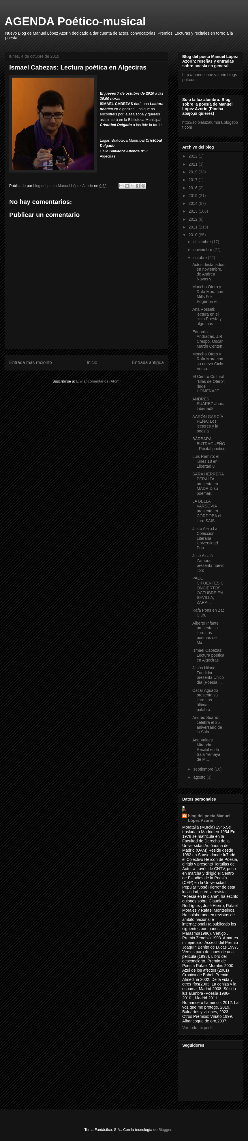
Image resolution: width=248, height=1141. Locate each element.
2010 (194, 235)
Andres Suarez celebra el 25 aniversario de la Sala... (207, 724)
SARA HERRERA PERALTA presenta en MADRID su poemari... (208, 484)
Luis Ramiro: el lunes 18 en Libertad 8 (205, 461)
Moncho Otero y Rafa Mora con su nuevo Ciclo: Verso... (208, 361)
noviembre (203, 249)
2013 (194, 211)
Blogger (165, 1129)
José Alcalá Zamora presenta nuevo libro (208, 562)
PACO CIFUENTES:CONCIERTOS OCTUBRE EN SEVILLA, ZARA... (207, 590)
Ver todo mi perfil (197, 1027)
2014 (194, 203)
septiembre (203, 769)
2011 (194, 227)
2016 (194, 188)
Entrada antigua (148, 362)
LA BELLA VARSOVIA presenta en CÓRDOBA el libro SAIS (206, 511)
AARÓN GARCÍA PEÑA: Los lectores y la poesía (207, 423)
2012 (194, 219)
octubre (200, 257)
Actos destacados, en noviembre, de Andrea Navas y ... (208, 271)
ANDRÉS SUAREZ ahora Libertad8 (208, 404)
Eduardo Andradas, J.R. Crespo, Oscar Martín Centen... (209, 339)
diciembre (202, 241)
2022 (194, 156)
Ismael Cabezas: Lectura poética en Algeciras (208, 655)
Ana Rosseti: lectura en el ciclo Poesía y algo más (206, 316)
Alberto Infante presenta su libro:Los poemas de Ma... (205, 633)
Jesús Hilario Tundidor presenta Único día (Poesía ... (208, 675)
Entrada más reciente (30, 362)
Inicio (92, 362)
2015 (194, 195)
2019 (194, 172)
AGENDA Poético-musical (75, 21)
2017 (194, 179)
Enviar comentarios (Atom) (98, 381)
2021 (194, 164)
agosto (199, 777)
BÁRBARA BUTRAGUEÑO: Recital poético (209, 443)
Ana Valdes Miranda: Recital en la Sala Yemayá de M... (206, 750)
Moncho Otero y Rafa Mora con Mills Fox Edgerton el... (207, 293)
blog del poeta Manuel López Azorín (209, 818)
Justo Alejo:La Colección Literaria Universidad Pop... (205, 538)
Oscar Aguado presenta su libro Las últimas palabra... (205, 700)
